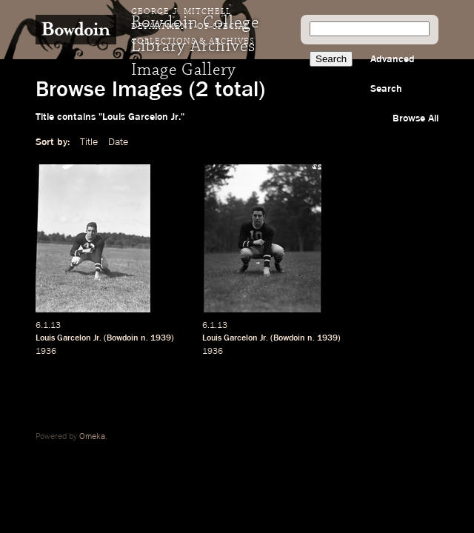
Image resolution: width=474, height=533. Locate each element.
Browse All (415, 118)
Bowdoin (122, 338)
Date (118, 142)
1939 (160, 338)
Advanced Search (392, 74)
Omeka (92, 436)
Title (89, 142)
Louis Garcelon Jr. (68, 338)
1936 (46, 351)
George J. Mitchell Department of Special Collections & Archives (193, 27)
